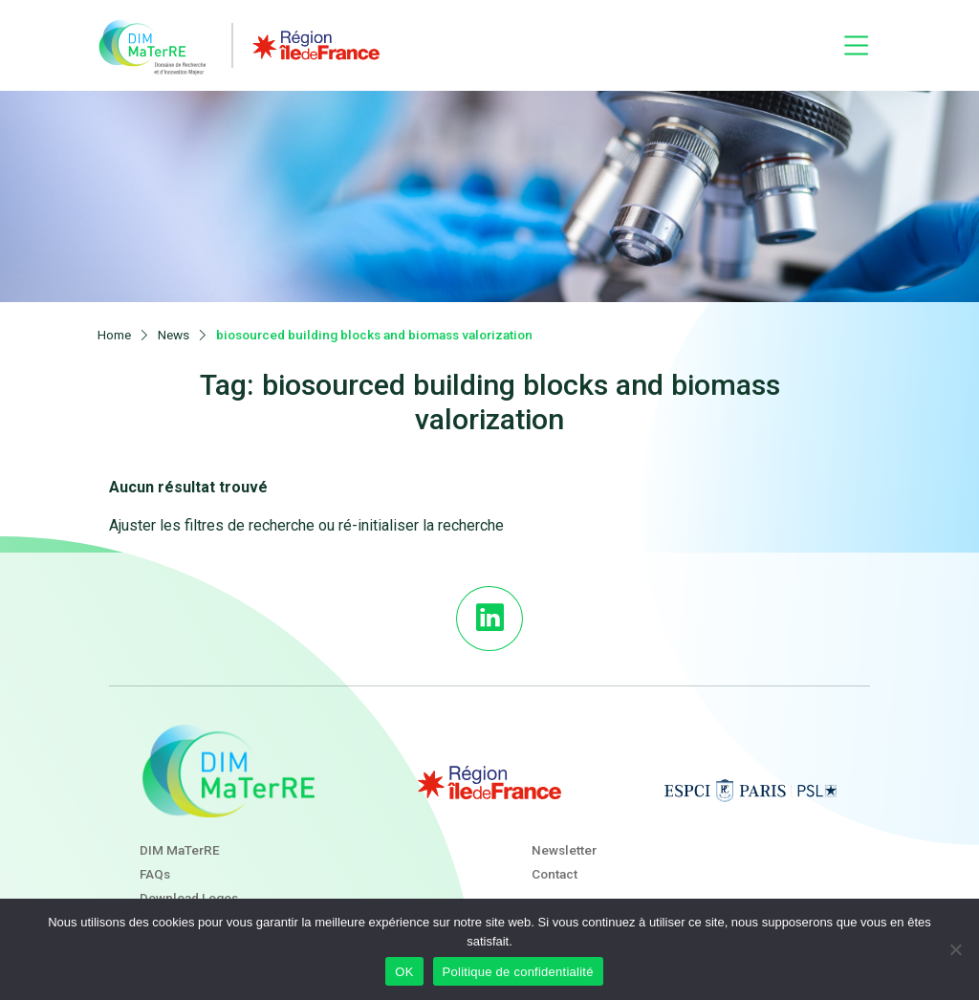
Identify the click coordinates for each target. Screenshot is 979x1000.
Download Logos (189, 884)
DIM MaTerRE (180, 835)
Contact (554, 860)
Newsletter (564, 835)
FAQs (155, 860)
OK (404, 972)
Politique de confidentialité (518, 972)
